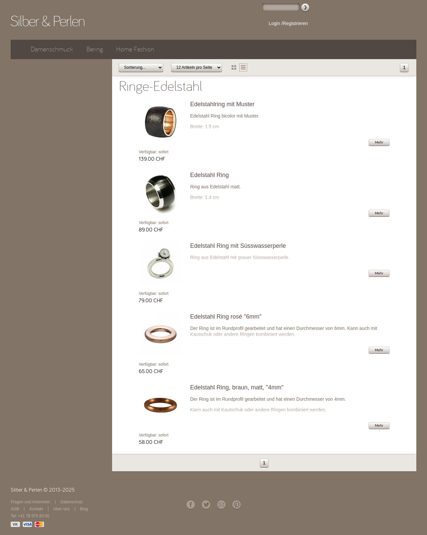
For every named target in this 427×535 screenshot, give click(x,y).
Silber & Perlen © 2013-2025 (43, 490)
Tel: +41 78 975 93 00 (30, 516)
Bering (94, 49)
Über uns (61, 509)
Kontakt (36, 509)
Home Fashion (135, 49)
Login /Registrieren (288, 23)
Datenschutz (71, 502)
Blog (84, 509)
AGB (15, 509)
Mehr (379, 142)
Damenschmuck (52, 49)
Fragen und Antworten (30, 502)
